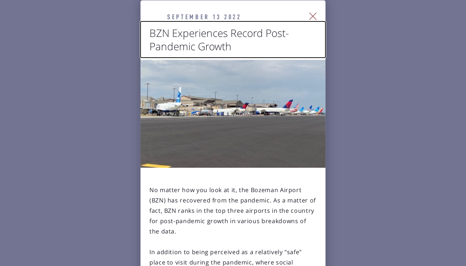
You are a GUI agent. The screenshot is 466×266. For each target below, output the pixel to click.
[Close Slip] (398, 26)
